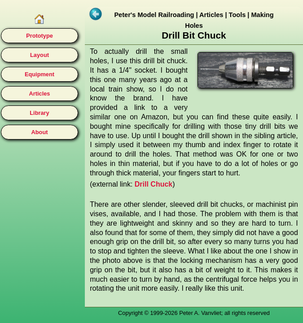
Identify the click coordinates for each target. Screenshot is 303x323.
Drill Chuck (153, 184)
